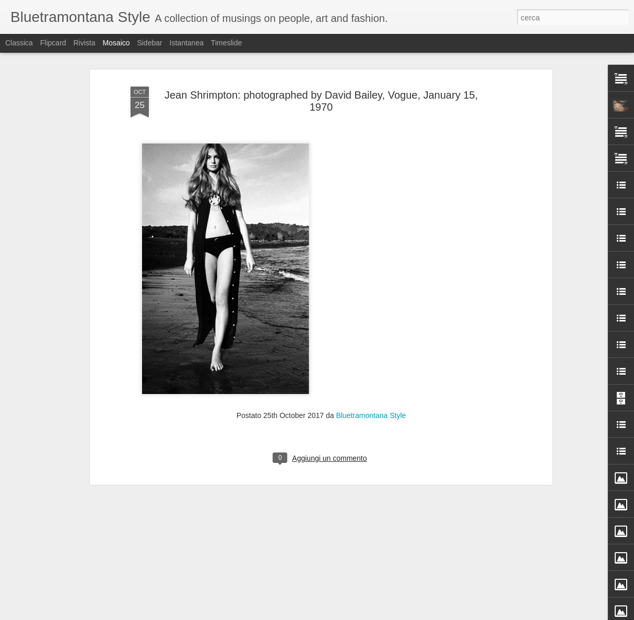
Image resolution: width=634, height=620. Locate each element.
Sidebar (149, 43)
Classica (19, 43)
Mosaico (116, 43)
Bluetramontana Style (371, 322)
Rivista (84, 43)
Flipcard (53, 43)
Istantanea (187, 43)
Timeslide (226, 43)
